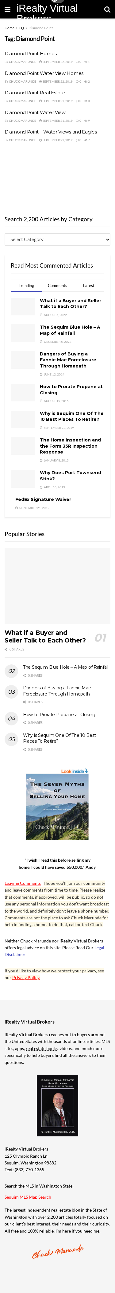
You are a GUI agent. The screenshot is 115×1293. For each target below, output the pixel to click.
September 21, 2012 (56, 140)
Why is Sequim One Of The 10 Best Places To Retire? (72, 416)
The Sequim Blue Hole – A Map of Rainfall (70, 330)
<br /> (57, 177)
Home (9, 28)
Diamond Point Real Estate (35, 93)
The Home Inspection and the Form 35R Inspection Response (70, 446)
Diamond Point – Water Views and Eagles (51, 132)
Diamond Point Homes (30, 53)
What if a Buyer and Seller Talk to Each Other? (70, 304)
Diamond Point (41, 28)
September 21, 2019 (56, 101)
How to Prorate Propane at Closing (59, 714)
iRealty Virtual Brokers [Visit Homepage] (47, 13)
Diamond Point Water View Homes (44, 73)
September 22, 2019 (56, 62)
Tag (21, 28)
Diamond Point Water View (35, 112)
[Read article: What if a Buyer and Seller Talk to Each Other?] (57, 586)
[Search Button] (107, 9)
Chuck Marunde (22, 62)
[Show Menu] (7, 9)
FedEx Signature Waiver (43, 499)
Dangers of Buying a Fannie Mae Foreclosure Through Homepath (68, 360)
